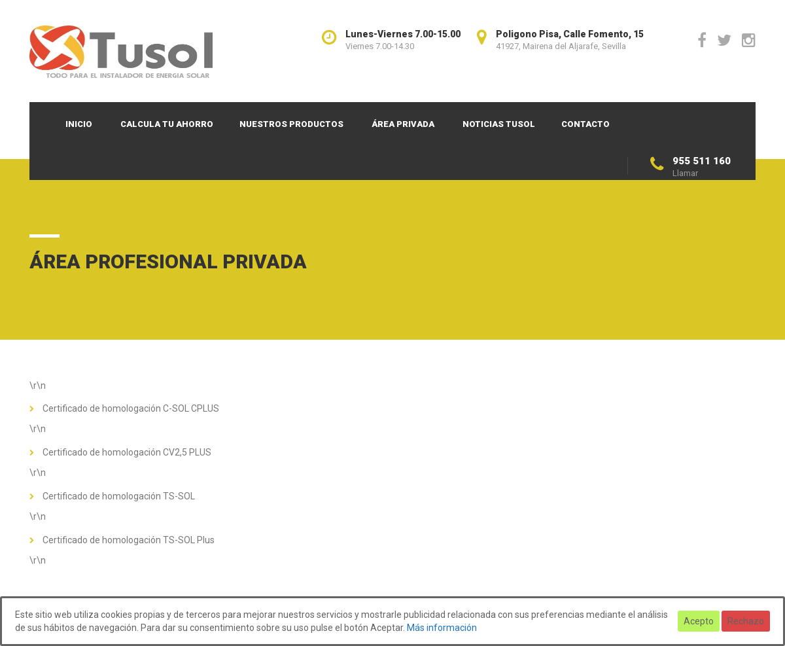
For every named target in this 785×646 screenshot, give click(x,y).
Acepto (699, 621)
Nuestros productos (291, 124)
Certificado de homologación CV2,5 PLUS (127, 452)
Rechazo (745, 621)
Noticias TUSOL (498, 124)
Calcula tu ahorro (166, 124)
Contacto (585, 124)
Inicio (78, 124)
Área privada (403, 124)
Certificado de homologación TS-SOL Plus (129, 540)
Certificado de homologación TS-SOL (119, 496)
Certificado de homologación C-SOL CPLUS (131, 408)
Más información (442, 627)
